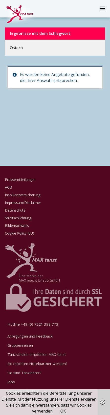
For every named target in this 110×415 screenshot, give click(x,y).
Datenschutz (15, 210)
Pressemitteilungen (20, 179)
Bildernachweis (17, 225)
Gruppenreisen (20, 345)
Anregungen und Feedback (29, 336)
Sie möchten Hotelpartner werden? (37, 363)
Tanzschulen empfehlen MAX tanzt (36, 354)
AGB (8, 187)
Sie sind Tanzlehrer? (24, 372)
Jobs (11, 381)
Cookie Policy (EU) (19, 233)
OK (63, 411)
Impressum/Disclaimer (23, 202)
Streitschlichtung (18, 218)
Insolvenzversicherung (22, 195)
